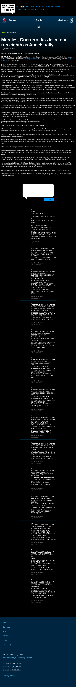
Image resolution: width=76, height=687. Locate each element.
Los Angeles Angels (30, 59)
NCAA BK (40, 7)
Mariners (63, 20)
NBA (27, 7)
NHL (33, 7)
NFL (17, 7)
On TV (27, 10)
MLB (22, 7)
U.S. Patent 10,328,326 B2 (12, 670)
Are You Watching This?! (8, 9)
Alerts (34, 10)
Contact (6, 640)
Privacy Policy (9, 676)
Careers (6, 636)
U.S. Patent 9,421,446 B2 (12, 663)
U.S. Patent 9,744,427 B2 (12, 667)
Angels (12, 20)
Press (5, 631)
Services (6, 627)
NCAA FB (49, 7)
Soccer (57, 7)
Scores (19, 10)
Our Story (7, 645)
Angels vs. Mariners (37, 263)
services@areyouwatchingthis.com (17, 658)
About (43, 10)
